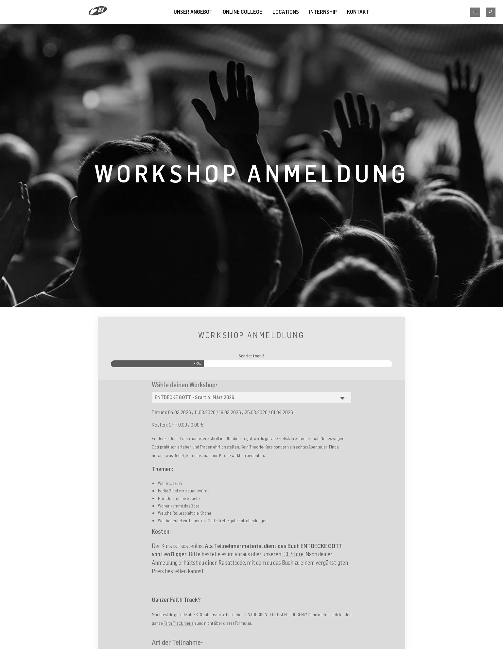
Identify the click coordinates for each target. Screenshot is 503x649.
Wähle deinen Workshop (185, 385)
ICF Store (293, 554)
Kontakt (358, 12)
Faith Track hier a (179, 623)
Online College (242, 12)
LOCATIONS (285, 12)
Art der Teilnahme (177, 642)
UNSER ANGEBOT (193, 12)
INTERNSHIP (323, 12)
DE (475, 12)
